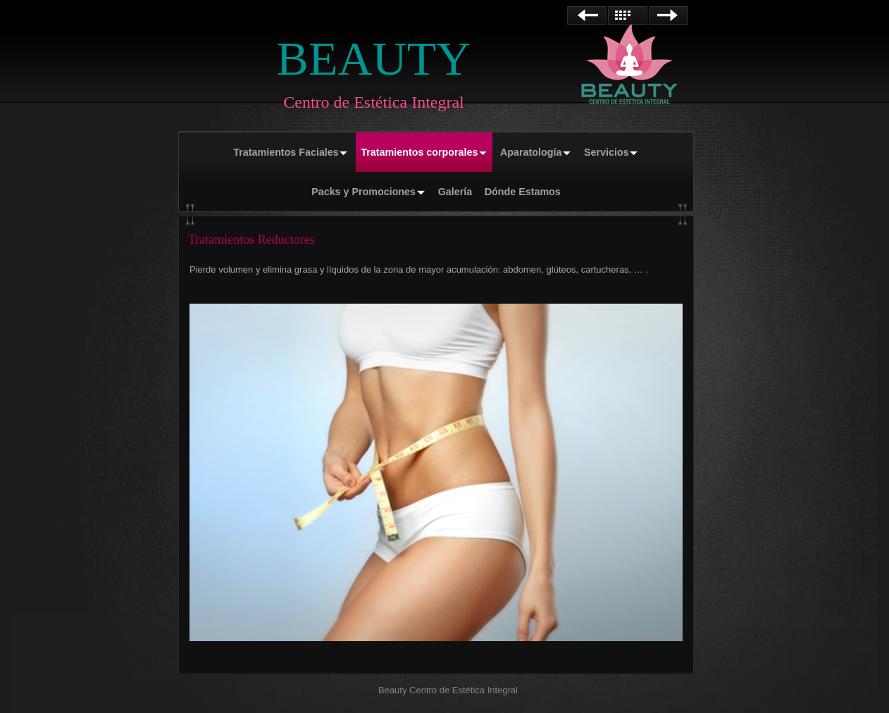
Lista (627, 15)
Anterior (587, 15)
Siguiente (668, 15)
